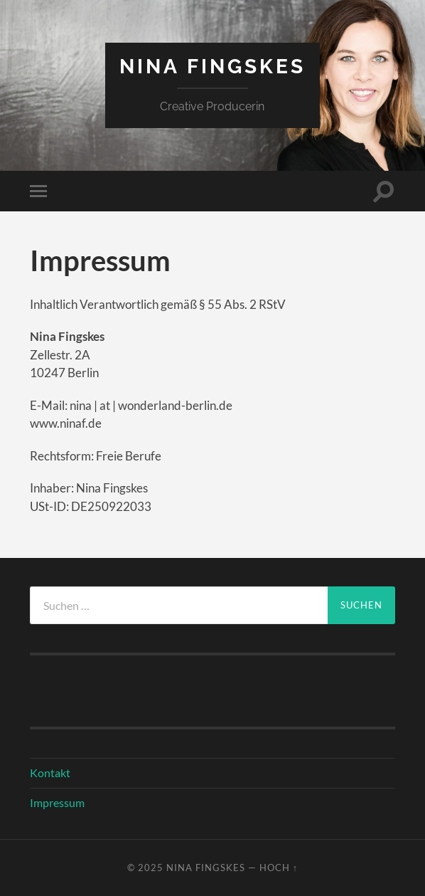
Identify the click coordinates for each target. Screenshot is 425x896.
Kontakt (50, 772)
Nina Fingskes (212, 66)
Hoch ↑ (278, 867)
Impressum (57, 802)
